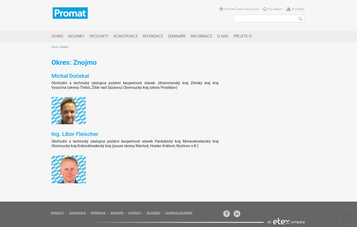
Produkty (99, 36)
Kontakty (298, 9)
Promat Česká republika (241, 9)
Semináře (177, 36)
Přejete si (242, 36)
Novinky (76, 36)
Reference (153, 36)
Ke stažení (275, 9)
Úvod (54, 47)
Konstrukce (126, 36)
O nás (223, 36)
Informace (201, 36)
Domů (57, 36)
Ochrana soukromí (178, 213)
